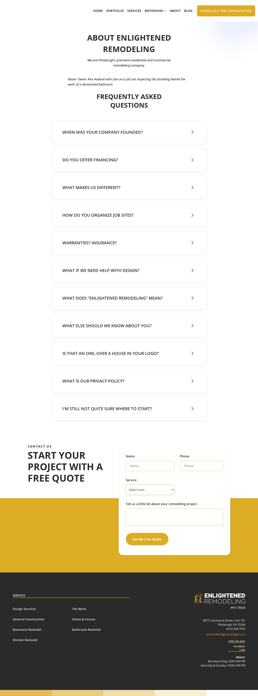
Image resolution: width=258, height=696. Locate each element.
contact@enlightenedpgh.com (225, 634)
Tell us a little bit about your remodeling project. (162, 504)
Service (131, 480)
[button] (155, 10)
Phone (184, 456)
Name (130, 456)
